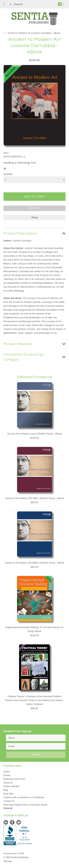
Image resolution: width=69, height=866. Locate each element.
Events (6, 775)
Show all (8, 808)
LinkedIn (5, 822)
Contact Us (8, 801)
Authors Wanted (11, 786)
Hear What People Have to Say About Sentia (25, 804)
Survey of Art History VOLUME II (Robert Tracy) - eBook (34, 562)
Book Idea (8, 793)
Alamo (6, 771)
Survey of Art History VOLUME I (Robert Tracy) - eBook (34, 498)
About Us (8, 782)
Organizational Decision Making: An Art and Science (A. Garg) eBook (34, 629)
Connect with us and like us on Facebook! (23, 797)
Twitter (18, 822)
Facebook (12, 822)
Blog (5, 790)
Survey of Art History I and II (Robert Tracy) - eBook (34, 433)
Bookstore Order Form (14, 779)
